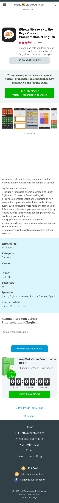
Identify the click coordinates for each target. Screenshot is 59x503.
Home (29, 427)
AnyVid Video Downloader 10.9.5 (37, 361)
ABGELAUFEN (30, 60)
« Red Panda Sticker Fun (29, 408)
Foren (29, 450)
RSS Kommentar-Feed (32, 474)
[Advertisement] (29, 18)
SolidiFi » (29, 416)
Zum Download (29, 394)
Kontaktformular (29, 444)
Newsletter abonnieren (30, 438)
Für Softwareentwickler (29, 433)
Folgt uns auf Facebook (32, 479)
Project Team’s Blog (29, 456)
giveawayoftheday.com (35, 491)
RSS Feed (33, 468)
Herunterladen (29, 93)
